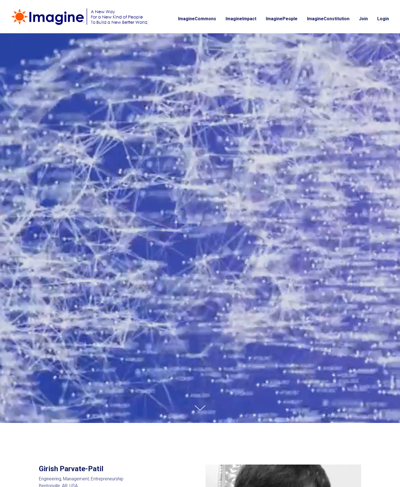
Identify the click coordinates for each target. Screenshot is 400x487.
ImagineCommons (197, 18)
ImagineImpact (241, 18)
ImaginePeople (282, 18)
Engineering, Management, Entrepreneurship (81, 478)
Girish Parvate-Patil (71, 469)
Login (383, 18)
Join (363, 18)
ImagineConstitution (328, 18)
